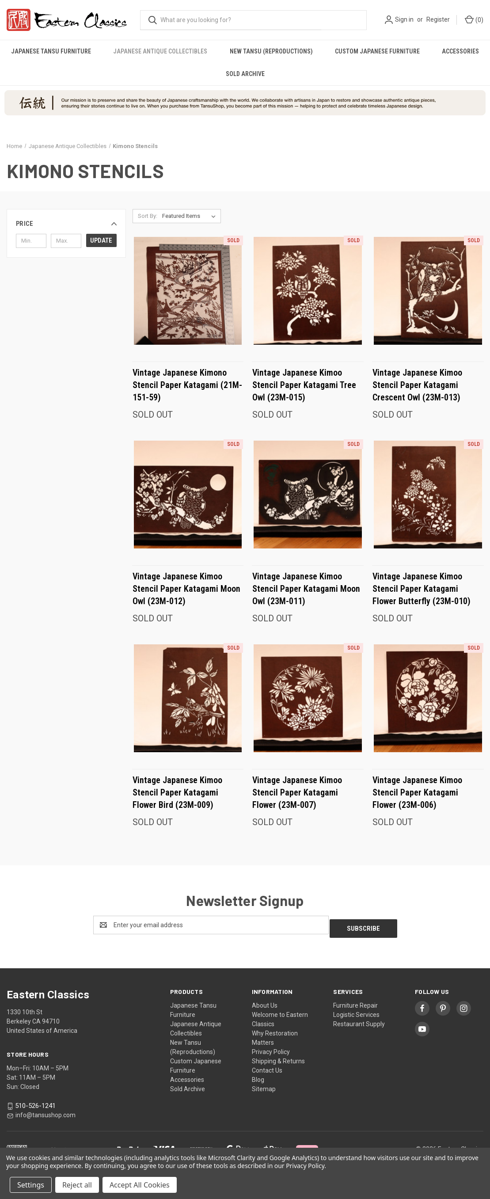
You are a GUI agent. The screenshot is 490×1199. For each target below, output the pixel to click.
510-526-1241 (35, 1102)
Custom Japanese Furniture (377, 51)
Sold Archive (245, 73)
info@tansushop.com (45, 1111)
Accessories (187, 1076)
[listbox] (190, 216)
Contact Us (267, 1066)
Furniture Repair (355, 1001)
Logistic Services (356, 1011)
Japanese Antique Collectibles (160, 51)
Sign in (404, 19)
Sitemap (264, 1085)
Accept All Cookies (140, 1185)
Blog (258, 1076)
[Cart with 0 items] (473, 20)
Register (438, 19)
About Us (264, 1001)
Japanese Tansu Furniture (51, 51)
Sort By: (147, 216)
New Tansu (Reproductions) (271, 51)
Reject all (77, 1185)
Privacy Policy (271, 1048)
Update (101, 240)
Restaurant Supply (359, 1020)
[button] (66, 223)
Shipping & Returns (278, 1057)
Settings (30, 1185)
